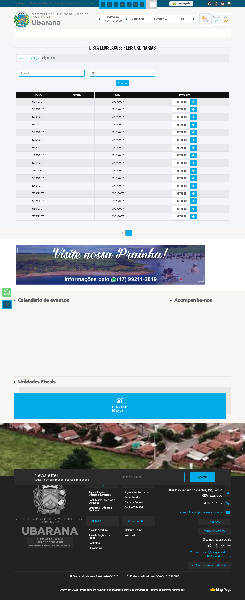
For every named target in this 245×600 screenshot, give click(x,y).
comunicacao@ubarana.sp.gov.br (201, 512)
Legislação (34, 58)
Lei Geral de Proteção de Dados (210, 565)
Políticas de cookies (219, 556)
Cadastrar (202, 477)
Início (21, 58)
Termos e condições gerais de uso (210, 552)
